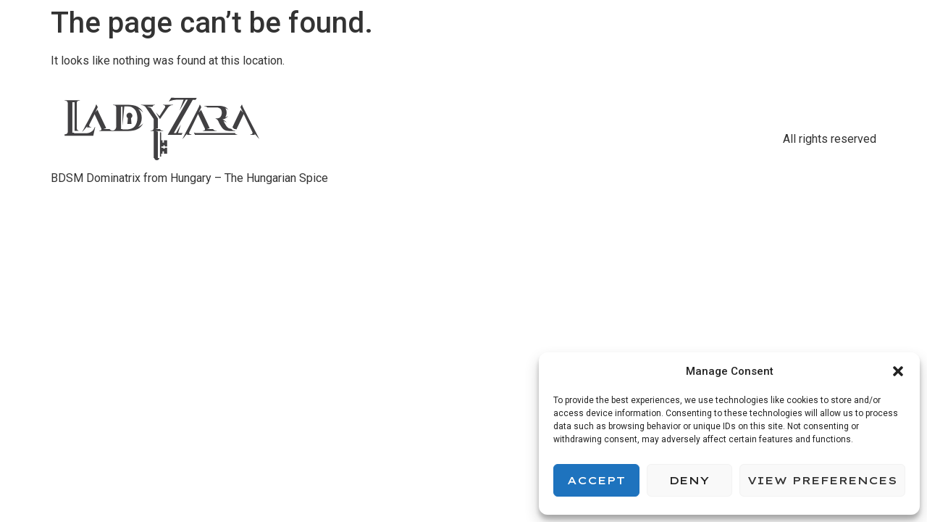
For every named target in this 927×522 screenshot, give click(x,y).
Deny (689, 480)
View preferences (822, 480)
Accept (596, 480)
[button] (898, 371)
